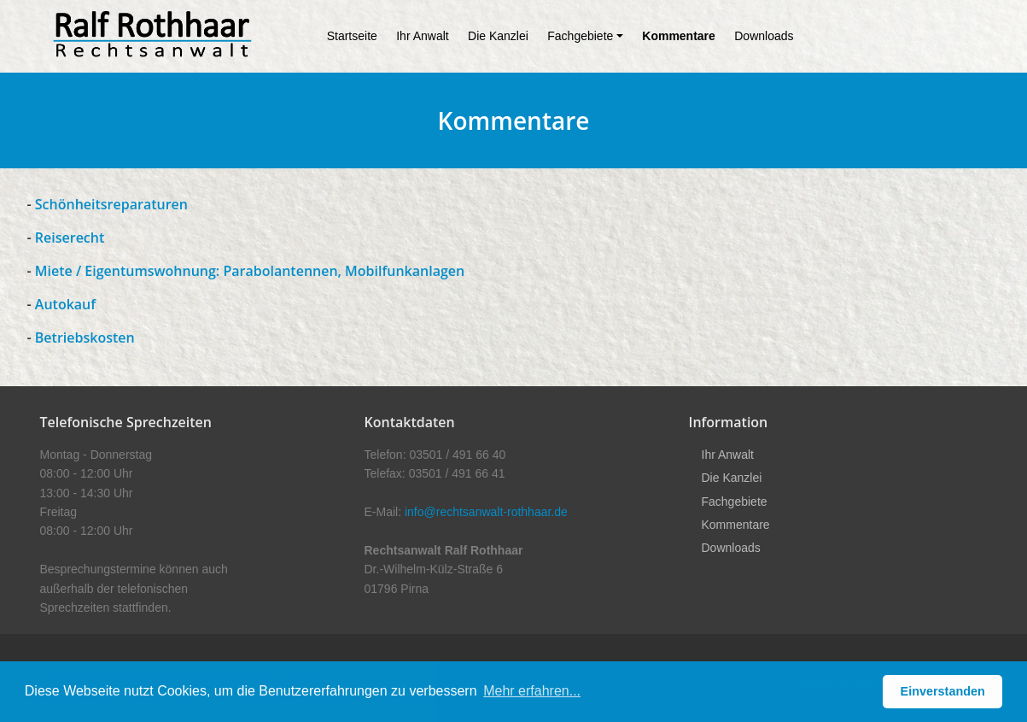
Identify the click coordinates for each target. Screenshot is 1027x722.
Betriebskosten (85, 337)
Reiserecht (69, 237)
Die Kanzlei (498, 36)
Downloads (763, 36)
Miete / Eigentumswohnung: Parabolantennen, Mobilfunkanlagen (249, 270)
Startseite (352, 36)
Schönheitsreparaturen (110, 204)
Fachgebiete (734, 501)
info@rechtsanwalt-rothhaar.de (486, 512)
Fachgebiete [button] (580, 36)
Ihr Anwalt (422, 36)
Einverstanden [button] (943, 691)
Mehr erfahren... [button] (532, 691)
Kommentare (678, 36)
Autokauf (65, 304)
